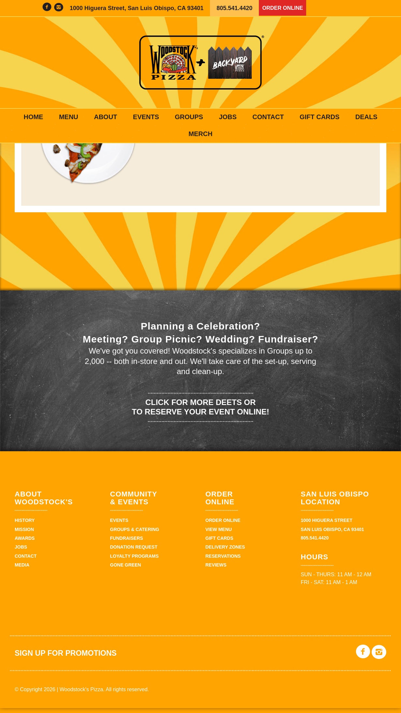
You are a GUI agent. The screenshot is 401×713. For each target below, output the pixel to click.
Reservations (223, 561)
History (25, 525)
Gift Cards (319, 116)
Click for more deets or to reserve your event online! (200, 412)
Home (33, 116)
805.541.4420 (234, 8)
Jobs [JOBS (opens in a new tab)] (227, 116)
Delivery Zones (225, 551)
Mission (24, 534)
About (105, 116)
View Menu (218, 534)
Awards (25, 543)
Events (146, 116)
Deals (366, 116)
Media (22, 569)
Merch (200, 133)
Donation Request (133, 551)
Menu (68, 116)
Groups (189, 116)
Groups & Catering (134, 534)
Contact (268, 116)
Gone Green (125, 569)
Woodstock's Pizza (200, 62)
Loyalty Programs (134, 561)
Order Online (284, 8)
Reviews (216, 569)
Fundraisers (126, 543)
